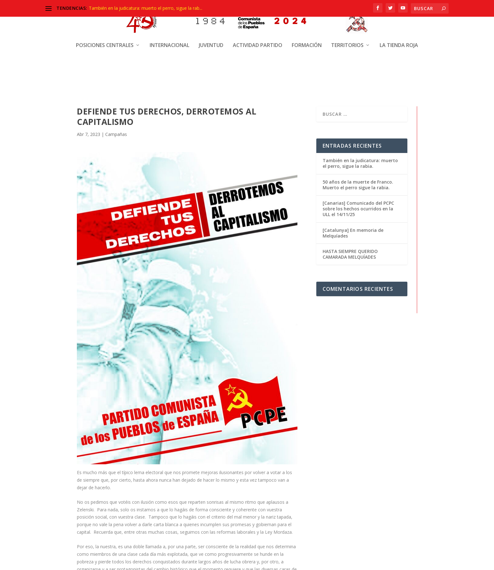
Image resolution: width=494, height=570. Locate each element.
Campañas (116, 134)
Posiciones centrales (105, 24)
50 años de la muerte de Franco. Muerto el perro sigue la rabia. (358, 184)
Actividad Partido (257, 24)
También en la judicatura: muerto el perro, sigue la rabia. (360, 162)
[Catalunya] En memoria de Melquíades (353, 232)
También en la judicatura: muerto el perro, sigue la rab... (145, 8)
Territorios (347, 24)
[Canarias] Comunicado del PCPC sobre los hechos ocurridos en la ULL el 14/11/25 (358, 208)
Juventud (211, 24)
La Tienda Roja (399, 24)
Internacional (169, 24)
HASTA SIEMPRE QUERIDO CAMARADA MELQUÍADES (350, 253)
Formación (307, 24)
